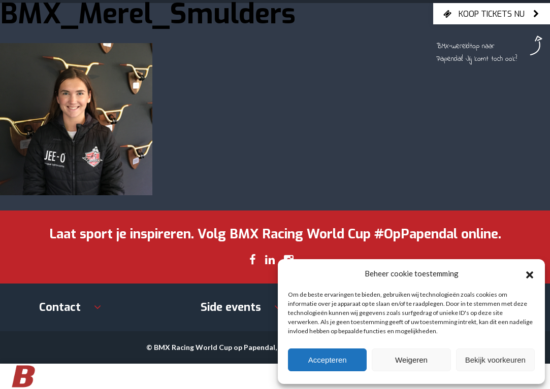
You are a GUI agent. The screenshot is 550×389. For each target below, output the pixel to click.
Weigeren (411, 360)
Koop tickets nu (491, 13)
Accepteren (327, 360)
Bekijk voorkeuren (495, 360)
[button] (530, 273)
